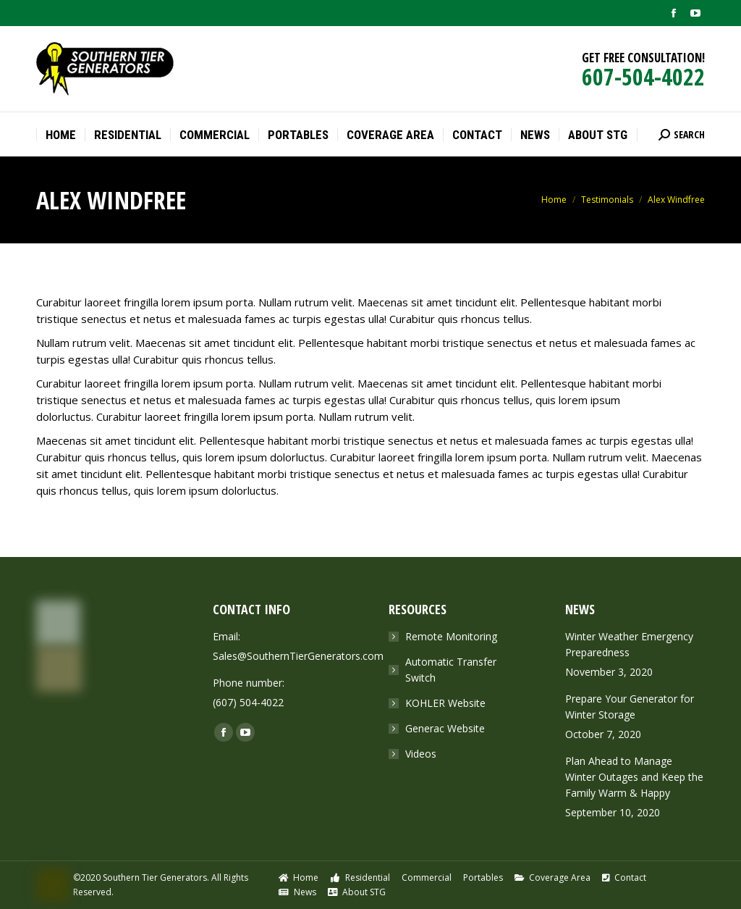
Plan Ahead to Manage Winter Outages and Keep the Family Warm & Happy (634, 777)
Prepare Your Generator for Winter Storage (629, 706)
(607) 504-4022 (248, 702)
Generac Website (445, 728)
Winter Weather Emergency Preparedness (629, 644)
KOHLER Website (445, 703)
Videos (420, 754)
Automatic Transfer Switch (450, 669)
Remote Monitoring (451, 636)
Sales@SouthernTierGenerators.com (298, 656)
